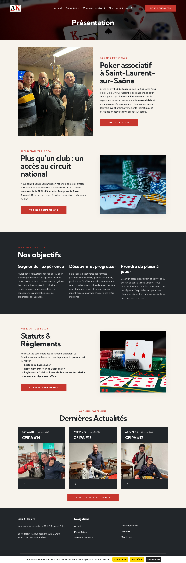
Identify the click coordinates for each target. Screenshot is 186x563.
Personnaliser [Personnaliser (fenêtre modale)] (153, 559)
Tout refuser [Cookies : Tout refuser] (137, 559)
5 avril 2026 (95, 432)
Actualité (28, 432)
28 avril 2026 (43, 432)
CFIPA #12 (134, 437)
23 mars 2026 (147, 432)
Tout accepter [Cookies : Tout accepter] (120, 559)
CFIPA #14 (31, 437)
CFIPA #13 (83, 437)
